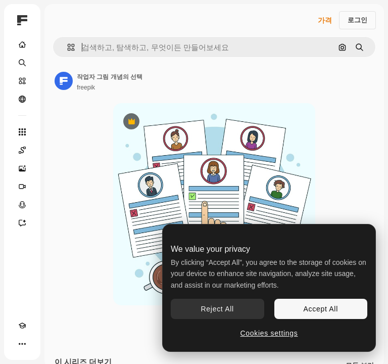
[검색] (22, 63)
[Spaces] (22, 150)
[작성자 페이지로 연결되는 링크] (64, 81)
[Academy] (22, 325)
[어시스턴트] (22, 223)
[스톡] (22, 81)
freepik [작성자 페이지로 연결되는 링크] (86, 87)
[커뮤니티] (22, 99)
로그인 (357, 20)
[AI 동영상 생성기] (22, 186)
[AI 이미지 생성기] (22, 168)
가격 (325, 20)
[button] (67, 47)
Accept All (321, 309)
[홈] (22, 44)
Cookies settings (269, 333)
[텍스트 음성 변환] (22, 205)
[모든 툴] (22, 132)
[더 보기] (22, 344)
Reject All (217, 309)
